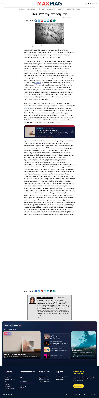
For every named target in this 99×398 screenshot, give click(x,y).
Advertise (93, 395)
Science (22, 387)
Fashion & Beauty (44, 379)
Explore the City (60, 378)
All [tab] (4, 329)
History (6, 383)
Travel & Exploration (61, 376)
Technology (23, 386)
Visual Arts (7, 386)
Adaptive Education (10, 379)
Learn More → (78, 386)
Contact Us (86, 395)
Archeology (8, 384)
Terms (80, 395)
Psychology (42, 378)
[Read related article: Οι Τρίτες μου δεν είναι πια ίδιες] (49, 131)
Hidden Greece (60, 379)
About (67, 395)
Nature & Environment (45, 381)
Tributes (7, 378)
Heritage (7, 381)
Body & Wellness (43, 376)
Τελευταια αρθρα (59, 297)
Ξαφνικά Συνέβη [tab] (12, 329)
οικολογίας (37, 83)
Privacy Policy (74, 395)
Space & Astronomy (10, 388)
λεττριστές (27, 108)
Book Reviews (8, 376)
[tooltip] (86, 4)
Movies (22, 376)
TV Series (22, 378)
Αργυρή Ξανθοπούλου (66, 17)
